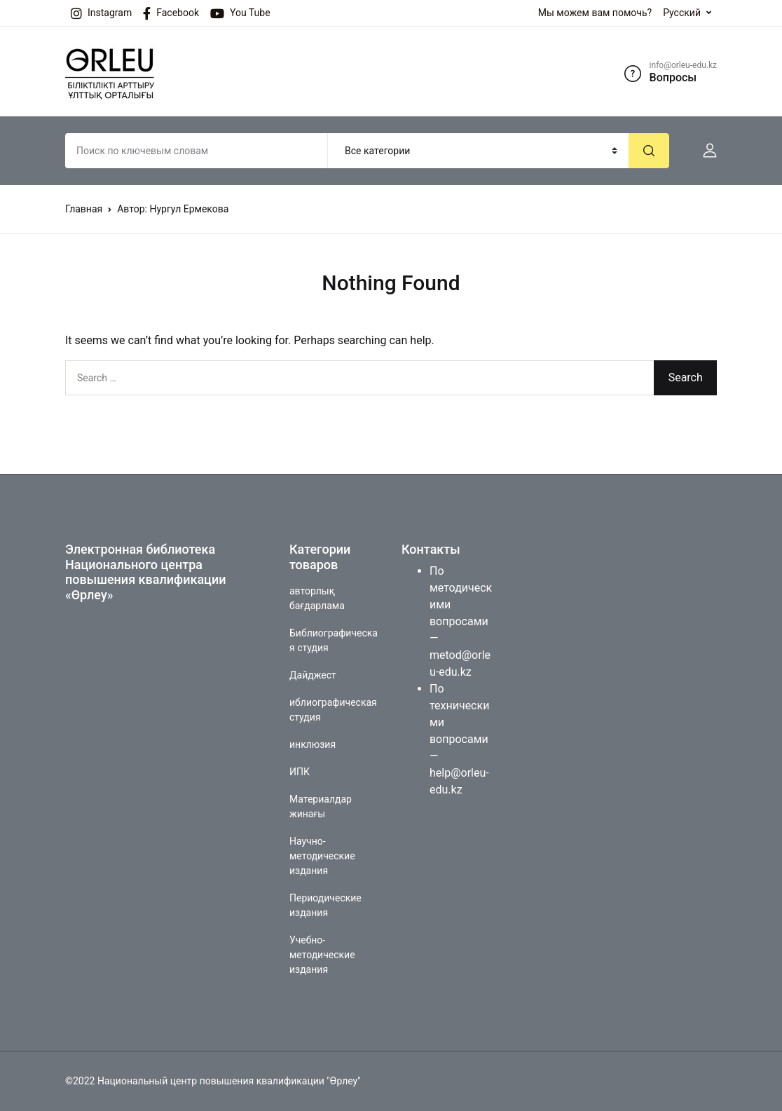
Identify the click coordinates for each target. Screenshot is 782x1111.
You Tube (240, 13)
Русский (682, 12)
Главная (83, 208)
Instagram (101, 13)
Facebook (171, 13)
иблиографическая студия (333, 710)
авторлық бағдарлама (317, 598)
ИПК (299, 771)
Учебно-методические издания (322, 954)
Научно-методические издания (322, 856)
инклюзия (312, 744)
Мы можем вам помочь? (595, 12)
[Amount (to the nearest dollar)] (196, 150)
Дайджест (312, 675)
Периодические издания (325, 905)
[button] (704, 151)
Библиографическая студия (333, 640)
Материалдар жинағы (320, 806)
